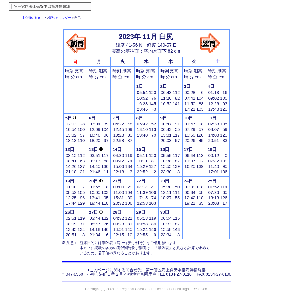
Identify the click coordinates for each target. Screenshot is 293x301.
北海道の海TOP (33, 17)
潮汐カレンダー (60, 17)
